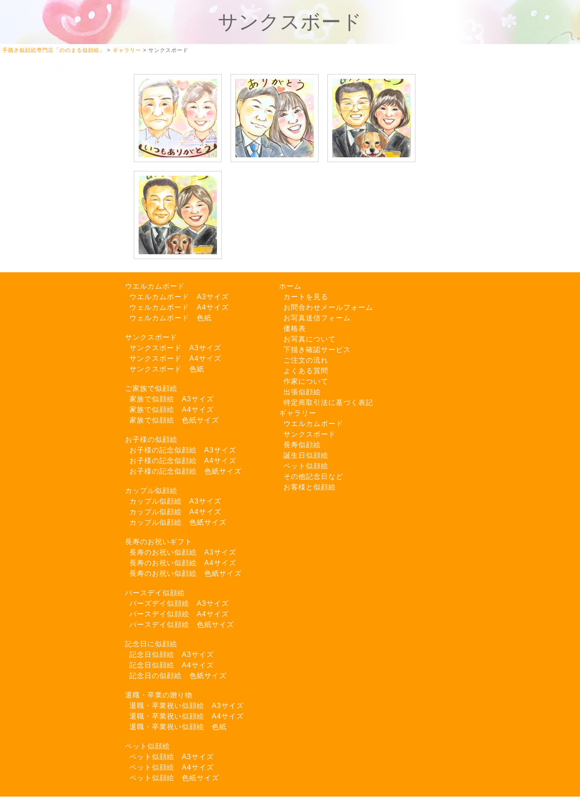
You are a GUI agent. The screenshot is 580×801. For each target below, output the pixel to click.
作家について (50, 239)
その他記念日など (313, 476)
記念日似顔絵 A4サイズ (171, 665)
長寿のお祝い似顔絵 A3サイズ (182, 552)
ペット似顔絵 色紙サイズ (174, 778)
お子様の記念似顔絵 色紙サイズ (185, 471)
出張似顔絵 (46, 276)
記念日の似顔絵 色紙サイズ (178, 675)
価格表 (294, 328)
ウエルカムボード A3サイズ (179, 296)
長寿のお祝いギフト (158, 541)
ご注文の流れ (50, 220)
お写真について (53, 183)
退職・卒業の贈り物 (158, 695)
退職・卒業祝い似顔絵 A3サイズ (186, 705)
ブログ (39, 350)
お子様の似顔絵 (151, 439)
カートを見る (50, 146)
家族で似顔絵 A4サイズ (171, 409)
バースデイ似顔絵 (155, 593)
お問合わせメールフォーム (328, 307)
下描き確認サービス (60, 202)
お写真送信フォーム (60, 447)
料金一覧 (43, 257)
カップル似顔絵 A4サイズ (175, 511)
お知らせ (43, 369)
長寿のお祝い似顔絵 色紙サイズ (185, 573)
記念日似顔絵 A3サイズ (171, 654)
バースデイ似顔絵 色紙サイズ (181, 624)
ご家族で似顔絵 (151, 388)
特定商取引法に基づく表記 (328, 402)
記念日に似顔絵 (151, 644)
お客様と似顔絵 (309, 487)
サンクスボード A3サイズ (175, 348)
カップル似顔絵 (151, 490)
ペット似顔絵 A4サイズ (171, 767)
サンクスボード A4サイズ (175, 358)
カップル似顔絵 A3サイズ (175, 501)
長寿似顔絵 (302, 445)
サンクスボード (151, 337)
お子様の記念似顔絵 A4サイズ (182, 460)
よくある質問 (50, 294)
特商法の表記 (50, 465)
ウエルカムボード (155, 286)
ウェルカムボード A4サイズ (179, 307)
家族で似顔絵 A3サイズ (171, 399)
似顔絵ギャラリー (57, 165)
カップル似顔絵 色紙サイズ (178, 522)
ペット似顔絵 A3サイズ (171, 756)
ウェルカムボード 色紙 (170, 318)
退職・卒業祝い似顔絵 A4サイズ (186, 716)
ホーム (39, 128)
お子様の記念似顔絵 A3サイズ (182, 450)
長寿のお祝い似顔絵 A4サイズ (182, 563)
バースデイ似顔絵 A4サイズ (179, 614)
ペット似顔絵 (147, 746)
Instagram (54, 331)
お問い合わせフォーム (64, 428)
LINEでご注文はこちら (66, 398)
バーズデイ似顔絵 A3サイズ (179, 603)
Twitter (49, 312)
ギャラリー (297, 413)
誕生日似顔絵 (305, 455)
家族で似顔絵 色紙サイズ (174, 420)
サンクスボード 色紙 (166, 369)
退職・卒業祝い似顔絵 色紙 (178, 727)
